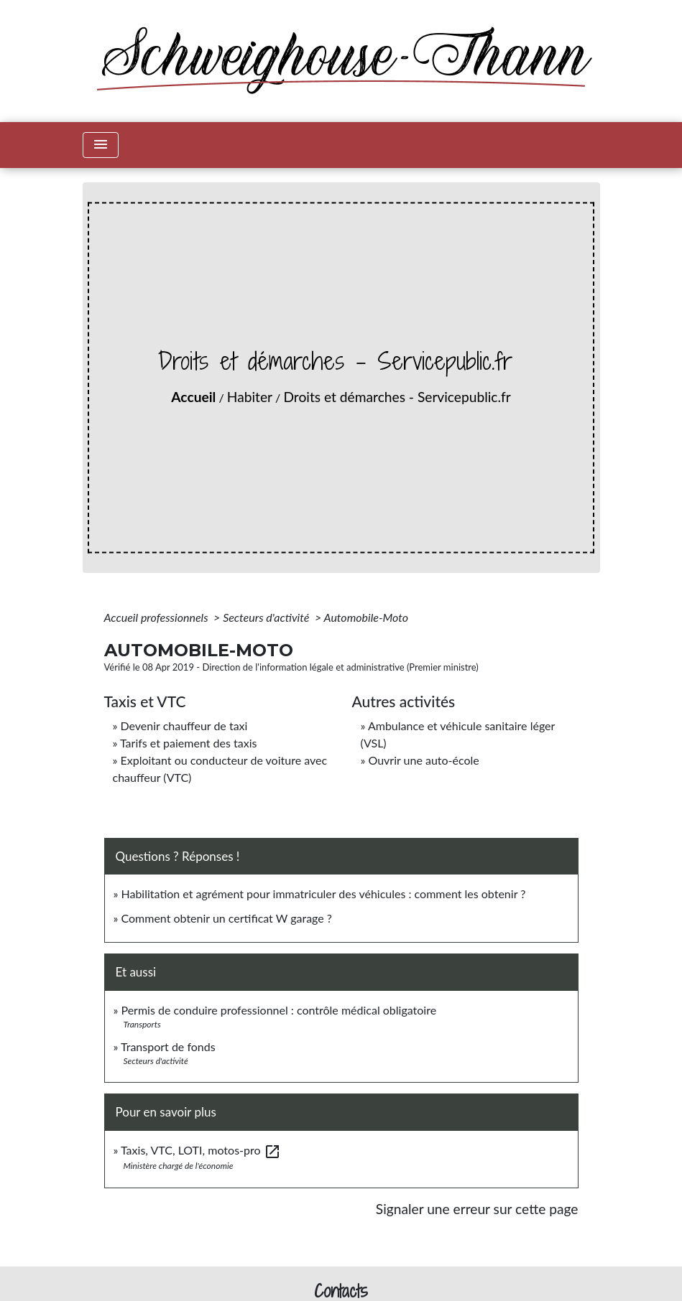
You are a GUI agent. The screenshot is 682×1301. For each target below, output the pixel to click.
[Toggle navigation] (101, 145)
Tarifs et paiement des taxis (188, 743)
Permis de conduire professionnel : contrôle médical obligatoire (278, 1010)
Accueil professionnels (157, 617)
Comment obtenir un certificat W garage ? (226, 918)
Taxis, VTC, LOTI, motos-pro (201, 1150)
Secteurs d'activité (267, 617)
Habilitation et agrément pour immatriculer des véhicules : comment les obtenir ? (323, 893)
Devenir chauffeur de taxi (183, 725)
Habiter (249, 396)
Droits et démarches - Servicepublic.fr (396, 396)
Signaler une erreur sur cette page (477, 1208)
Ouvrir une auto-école (423, 760)
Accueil (193, 396)
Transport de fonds (168, 1046)
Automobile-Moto (366, 617)
